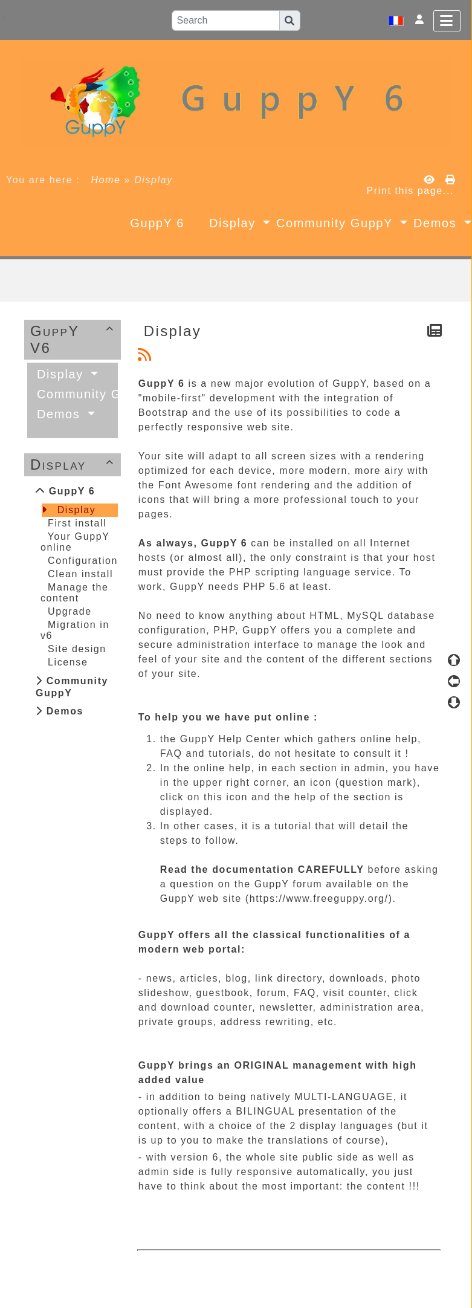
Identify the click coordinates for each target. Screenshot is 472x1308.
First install (77, 523)
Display (74, 464)
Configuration (83, 560)
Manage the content (74, 592)
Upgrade (70, 611)
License (68, 662)
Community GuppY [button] (336, 223)
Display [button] (234, 223)
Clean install (80, 574)
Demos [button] (61, 414)
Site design (77, 649)
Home (105, 180)
